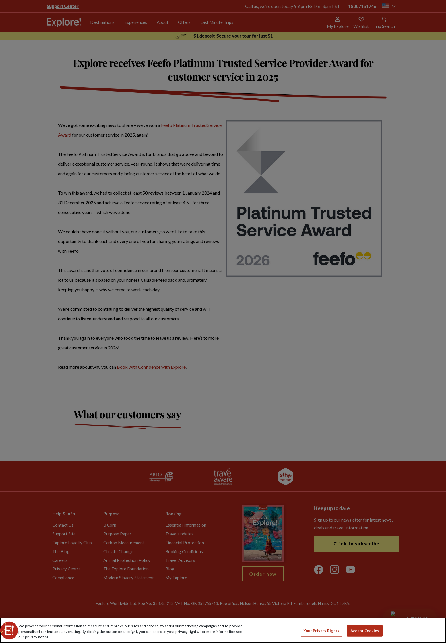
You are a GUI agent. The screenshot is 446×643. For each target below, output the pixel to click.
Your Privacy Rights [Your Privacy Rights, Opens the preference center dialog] (321, 630)
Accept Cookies (364, 630)
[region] (223, 630)
